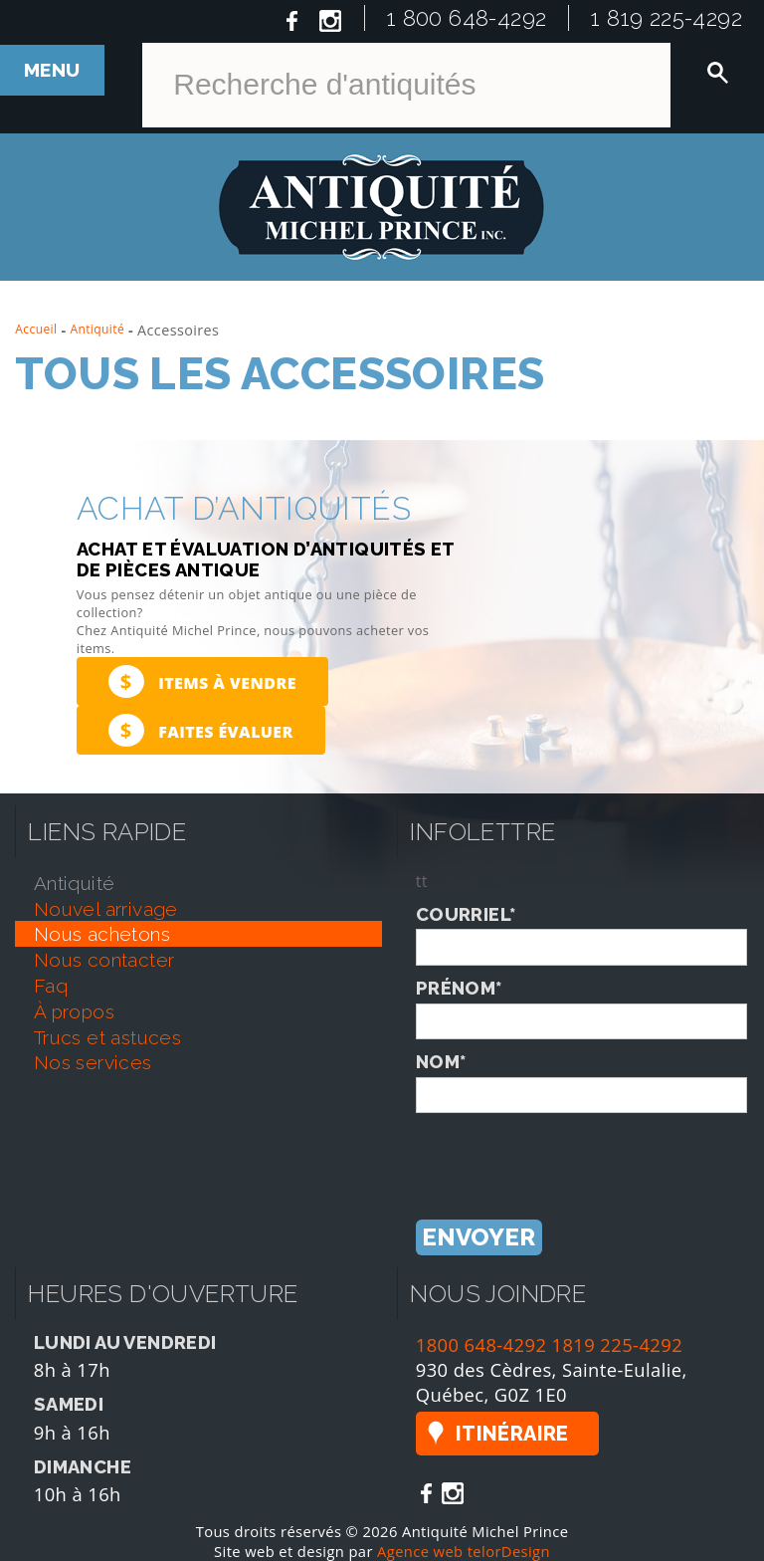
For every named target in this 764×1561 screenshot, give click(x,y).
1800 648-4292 (481, 1344)
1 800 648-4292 (467, 18)
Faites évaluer (200, 730)
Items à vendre (202, 681)
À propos (74, 1011)
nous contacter (104, 960)
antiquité (74, 883)
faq (51, 986)
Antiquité (97, 329)
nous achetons (102, 934)
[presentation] (567, 1152)
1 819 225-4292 (666, 18)
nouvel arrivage (106, 909)
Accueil (36, 329)
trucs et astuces (107, 1037)
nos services (93, 1062)
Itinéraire (512, 1434)
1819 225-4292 (617, 1344)
